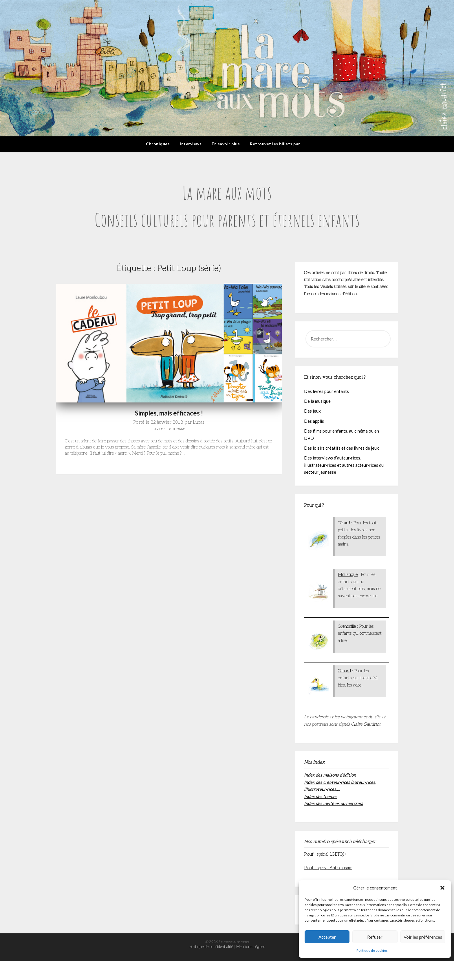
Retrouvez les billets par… (276, 143)
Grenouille (347, 626)
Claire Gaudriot (365, 724)
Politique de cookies (372, 950)
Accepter (327, 937)
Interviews (191, 143)
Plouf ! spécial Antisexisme (328, 867)
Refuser (374, 937)
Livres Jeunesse (169, 428)
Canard (344, 670)
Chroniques (158, 143)
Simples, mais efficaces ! (169, 413)
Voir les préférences (423, 937)
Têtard (344, 523)
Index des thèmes (320, 796)
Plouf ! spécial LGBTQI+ (325, 854)
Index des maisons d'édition (330, 774)
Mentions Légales (250, 946)
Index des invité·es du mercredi (333, 803)
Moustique (348, 574)
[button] (442, 888)
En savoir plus (226, 143)
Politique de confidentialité (211, 946)
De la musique (317, 401)
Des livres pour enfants (326, 391)
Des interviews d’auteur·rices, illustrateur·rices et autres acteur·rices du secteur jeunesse (344, 465)
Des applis (314, 421)
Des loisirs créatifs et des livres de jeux (341, 448)
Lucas (198, 422)
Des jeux (312, 410)
